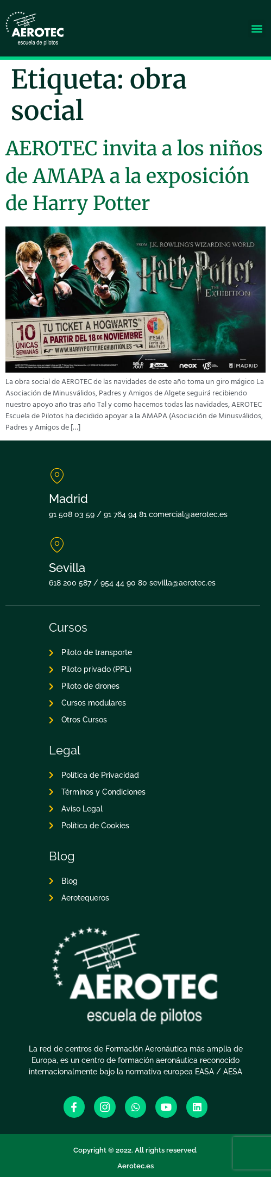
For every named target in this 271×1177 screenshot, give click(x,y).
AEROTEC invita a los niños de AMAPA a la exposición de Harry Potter (134, 176)
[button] (257, 28)
